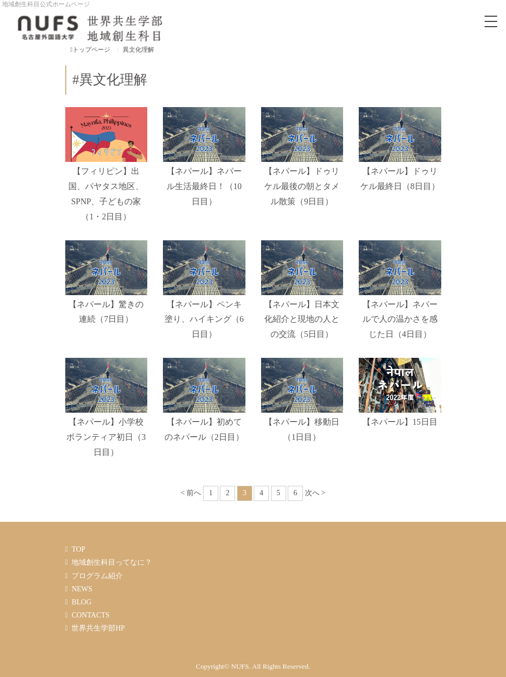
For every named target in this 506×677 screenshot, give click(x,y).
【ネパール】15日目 (400, 421)
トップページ (90, 49)
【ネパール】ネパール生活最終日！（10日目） (204, 186)
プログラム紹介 (97, 576)
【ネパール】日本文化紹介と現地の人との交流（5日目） (301, 319)
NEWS (82, 589)
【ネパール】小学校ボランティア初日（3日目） (106, 437)
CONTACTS (91, 615)
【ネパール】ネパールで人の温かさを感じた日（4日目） (400, 319)
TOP (78, 549)
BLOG (81, 602)
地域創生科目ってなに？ (112, 562)
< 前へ (191, 492)
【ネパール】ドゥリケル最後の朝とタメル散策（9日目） (301, 186)
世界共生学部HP (98, 628)
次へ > (315, 492)
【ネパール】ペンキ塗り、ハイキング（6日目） (204, 319)
